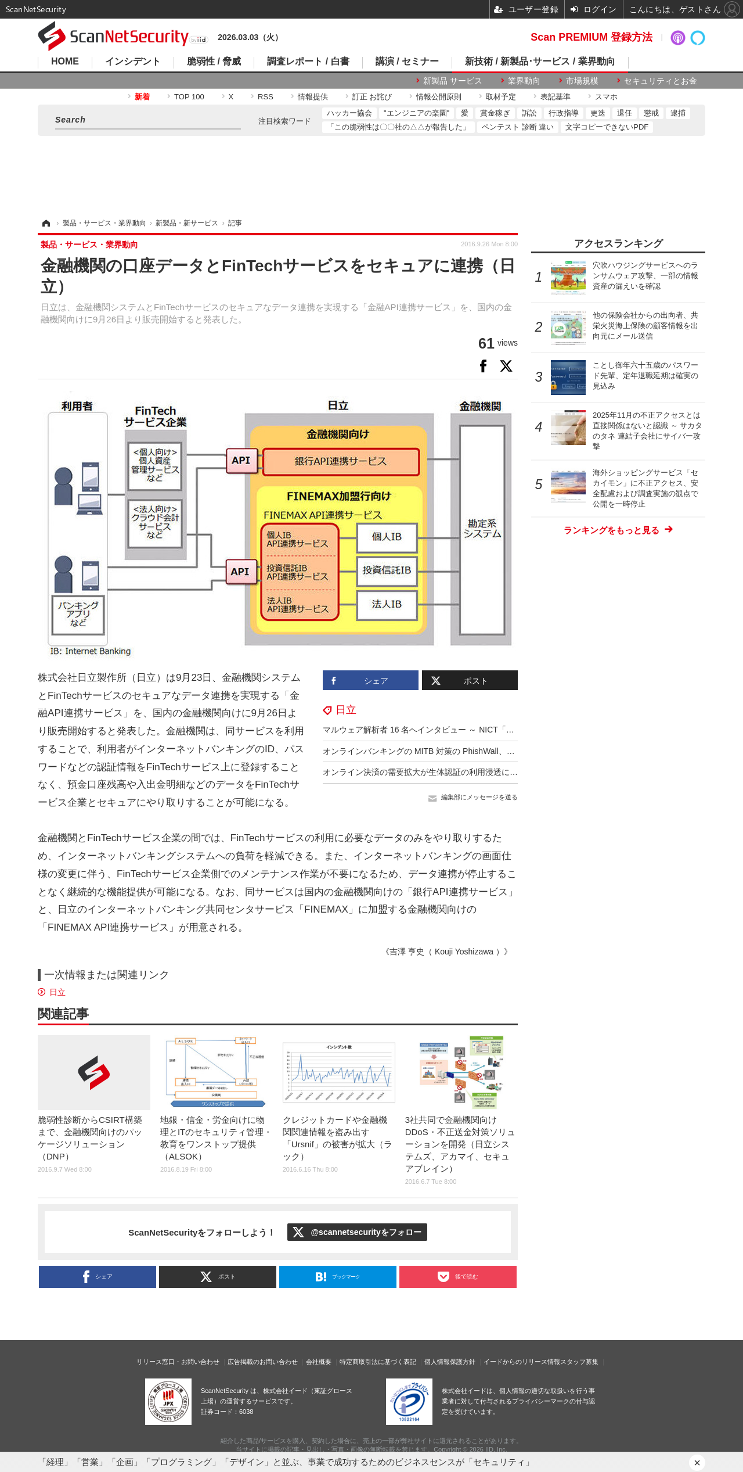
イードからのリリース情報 (522, 1361)
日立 (346, 710)
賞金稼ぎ (495, 113)
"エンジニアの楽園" (416, 113)
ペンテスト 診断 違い (518, 127)
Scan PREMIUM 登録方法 (591, 37)
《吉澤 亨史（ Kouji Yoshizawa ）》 (446, 951)
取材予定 (501, 96)
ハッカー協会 (349, 113)
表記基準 (555, 96)
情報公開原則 (438, 96)
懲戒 (651, 113)
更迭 (597, 113)
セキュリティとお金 (660, 80)
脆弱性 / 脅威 (214, 61)
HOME (65, 61)
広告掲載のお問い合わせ (263, 1361)
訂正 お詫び (372, 96)
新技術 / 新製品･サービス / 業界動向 (540, 61)
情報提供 (313, 96)
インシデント (133, 61)
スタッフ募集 (579, 1361)
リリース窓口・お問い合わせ (177, 1361)
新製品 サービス (452, 80)
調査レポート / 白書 (308, 61)
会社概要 (318, 1361)
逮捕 (678, 113)
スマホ (606, 96)
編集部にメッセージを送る (479, 797)
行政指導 (564, 113)
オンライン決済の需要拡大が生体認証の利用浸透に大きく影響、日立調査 (457, 772)
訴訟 (529, 113)
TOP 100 (189, 96)
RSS (265, 96)
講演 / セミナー (407, 61)
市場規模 (582, 80)
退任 (624, 113)
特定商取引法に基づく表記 (378, 1361)
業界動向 (524, 80)
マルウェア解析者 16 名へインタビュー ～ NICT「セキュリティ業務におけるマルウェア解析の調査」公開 (516, 729)
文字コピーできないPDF (606, 127)
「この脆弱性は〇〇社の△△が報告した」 (398, 127)
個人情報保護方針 (449, 1361)
